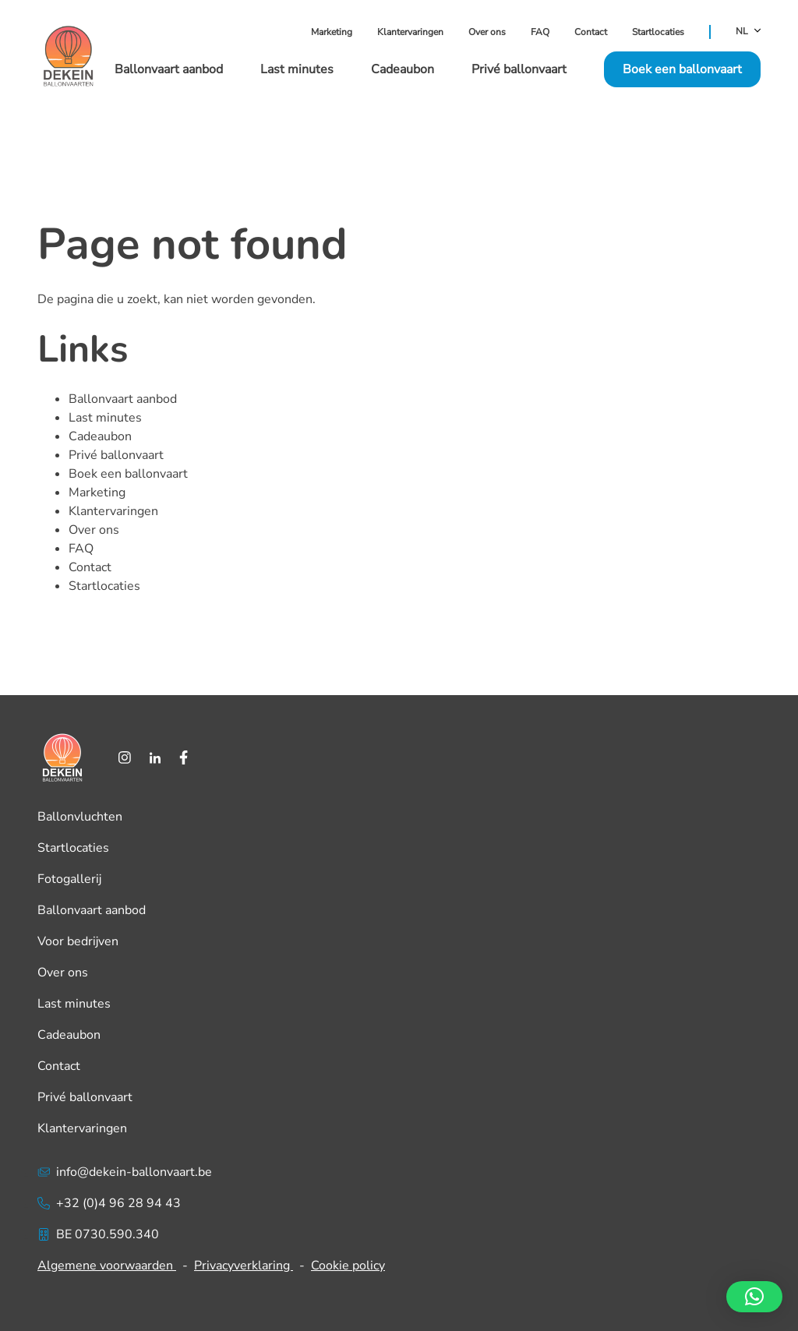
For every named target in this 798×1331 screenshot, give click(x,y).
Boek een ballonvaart (128, 473)
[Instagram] (124, 757)
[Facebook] (183, 757)
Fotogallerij (69, 879)
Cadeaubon (402, 69)
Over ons (487, 32)
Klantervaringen (410, 32)
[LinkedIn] (155, 757)
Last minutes (297, 69)
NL (748, 31)
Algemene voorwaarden (106, 1265)
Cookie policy (348, 1265)
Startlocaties (658, 32)
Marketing (331, 32)
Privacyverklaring (243, 1265)
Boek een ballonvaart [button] (682, 69)
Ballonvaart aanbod (169, 69)
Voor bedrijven (77, 941)
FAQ (540, 32)
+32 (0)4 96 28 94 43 (109, 1203)
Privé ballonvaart (519, 69)
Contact (590, 32)
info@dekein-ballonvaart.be (124, 1172)
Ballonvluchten (79, 816)
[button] (754, 1296)
